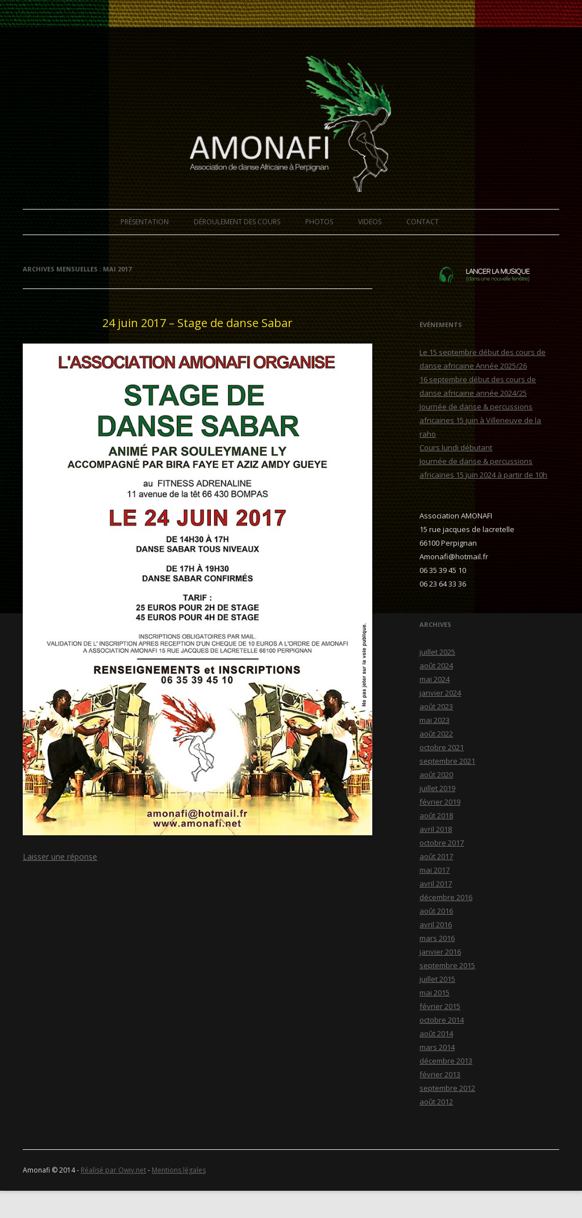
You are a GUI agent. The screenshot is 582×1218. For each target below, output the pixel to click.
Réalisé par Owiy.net (113, 1170)
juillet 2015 (437, 979)
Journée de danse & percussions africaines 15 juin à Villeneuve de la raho (480, 420)
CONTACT (422, 222)
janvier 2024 (440, 693)
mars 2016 (437, 938)
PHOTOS (319, 222)
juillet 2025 (437, 652)
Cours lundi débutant (455, 447)
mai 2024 (434, 679)
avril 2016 (435, 924)
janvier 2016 (440, 952)
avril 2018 (435, 829)
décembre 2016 (445, 897)
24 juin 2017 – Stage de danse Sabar (197, 322)
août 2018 (436, 815)
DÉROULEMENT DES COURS (237, 222)
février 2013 (439, 1074)
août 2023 (436, 706)
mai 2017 (434, 870)
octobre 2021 (441, 747)
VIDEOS (369, 222)
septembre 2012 (447, 1088)
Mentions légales (179, 1170)
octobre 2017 (441, 843)
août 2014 (436, 1033)
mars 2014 (437, 1047)
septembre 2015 (447, 965)
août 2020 (436, 774)
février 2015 (439, 1006)
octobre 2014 (441, 1020)
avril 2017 (435, 883)
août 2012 (436, 1101)
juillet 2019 (437, 788)
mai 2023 (434, 720)
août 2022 (436, 734)
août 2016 (436, 911)
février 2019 (439, 802)
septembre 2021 (447, 761)
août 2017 (436, 856)
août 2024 (436, 665)
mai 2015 (434, 992)
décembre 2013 (445, 1061)
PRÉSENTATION (144, 222)
